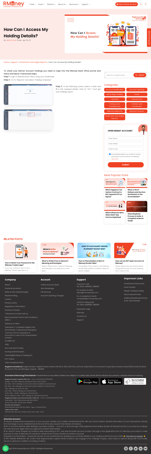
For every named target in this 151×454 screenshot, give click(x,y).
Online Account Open (50, 284)
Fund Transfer (129, 287)
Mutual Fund (137, 99)
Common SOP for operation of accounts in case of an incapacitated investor (21, 335)
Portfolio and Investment (136, 105)
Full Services (46, 292)
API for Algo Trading (115, 94)
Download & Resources (134, 283)
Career (8, 299)
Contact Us (82, 316)
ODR (7, 344)
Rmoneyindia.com (22, 448)
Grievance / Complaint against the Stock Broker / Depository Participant (20, 328)
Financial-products (13, 288)
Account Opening (137, 89)
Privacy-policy (11, 303)
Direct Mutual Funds (132, 294)
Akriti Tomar (11, 40)
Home (6, 62)
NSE (12, 412)
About (7, 284)
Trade (31, 4)
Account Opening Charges (52, 295)
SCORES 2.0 (10, 341)
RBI (9, 412)
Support (85, 4)
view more (114, 159)
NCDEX (24, 412)
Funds (136, 94)
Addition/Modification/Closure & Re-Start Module (135, 299)
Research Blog (11, 295)
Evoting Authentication (14, 351)
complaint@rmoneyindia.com (89, 298)
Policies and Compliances (114, 105)
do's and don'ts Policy (14, 348)
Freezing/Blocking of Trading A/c (18, 355)
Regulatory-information (15, 306)
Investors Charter (12, 310)
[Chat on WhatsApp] (5, 448)
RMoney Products (137, 111)
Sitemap (80, 312)
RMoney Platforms (114, 111)
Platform (50, 4)
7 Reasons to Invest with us (16, 313)
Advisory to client (12, 323)
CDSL (33, 412)
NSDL (29, 412)
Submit (126, 164)
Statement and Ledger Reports (33, 62)
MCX (19, 412)
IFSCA (46, 395)
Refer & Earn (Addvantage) (16, 292)
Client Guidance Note (14, 362)
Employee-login (83, 309)
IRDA (37, 412)
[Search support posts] (119, 75)
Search (139, 75)
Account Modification (115, 89)
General (114, 99)
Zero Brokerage (47, 288)
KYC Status (9, 359)
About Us (61, 4)
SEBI (6, 412)
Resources (73, 4)
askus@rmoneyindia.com (87, 292)
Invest (40, 4)
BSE (16, 412)
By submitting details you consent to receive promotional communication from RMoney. (125, 156)
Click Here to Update (134, 436)
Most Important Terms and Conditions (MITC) (21, 318)
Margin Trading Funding (134, 291)
